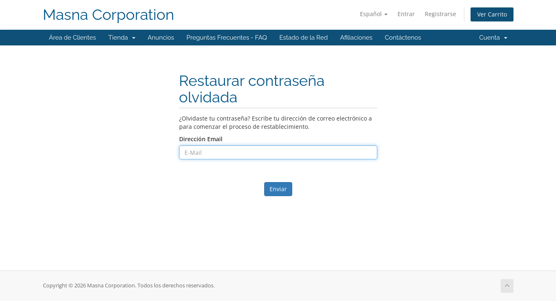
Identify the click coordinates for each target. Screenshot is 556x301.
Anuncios (161, 37)
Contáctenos (403, 37)
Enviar (278, 189)
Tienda (122, 37)
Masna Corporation (108, 15)
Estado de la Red (303, 37)
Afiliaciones (356, 37)
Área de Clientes (72, 37)
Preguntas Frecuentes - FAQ (227, 37)
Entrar (406, 14)
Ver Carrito (492, 14)
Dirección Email (200, 139)
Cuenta (493, 37)
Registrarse (440, 14)
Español (374, 14)
